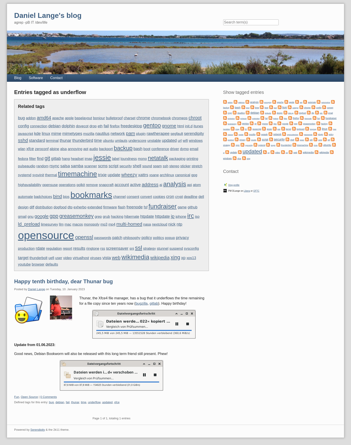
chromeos (180, 118)
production (26, 248)
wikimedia (135, 256)
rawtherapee (158, 133)
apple (69, 118)
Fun (16, 397)
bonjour (99, 118)
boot (146, 149)
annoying (75, 149)
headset (77, 159)
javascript (25, 134)
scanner (90, 166)
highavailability (29, 185)
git (47, 158)
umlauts (121, 141)
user (58, 258)
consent (133, 197)
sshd (23, 140)
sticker (185, 166)
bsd (275, 108)
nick (172, 224)
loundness (128, 159)
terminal (52, 141)
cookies (159, 197)
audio (93, 149)
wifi (185, 141)
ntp (179, 224)
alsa (63, 149)
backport (106, 149)
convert (146, 197)
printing (192, 159)
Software (36, 78)
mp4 (111, 224)
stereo (174, 166)
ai (160, 185)
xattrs (143, 174)
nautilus (102, 133)
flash (122, 207)
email (194, 149)
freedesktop (131, 126)
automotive (325, 102)
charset (129, 118)
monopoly (91, 224)
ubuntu (108, 141)
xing (175, 257)
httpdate (162, 216)
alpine (54, 149)
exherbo (79, 207)
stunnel (163, 248)
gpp (54, 216)
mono (142, 159)
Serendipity (37, 429)
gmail (22, 216)
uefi (51, 258)
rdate (40, 248)
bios (66, 197)
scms (103, 166)
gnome (169, 125)
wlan (21, 149)
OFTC (256, 191)
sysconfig (191, 248)
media (241, 135)
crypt (179, 197)
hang (66, 159)
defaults (51, 264)
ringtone (92, 248)
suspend (176, 248)
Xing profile (234, 185)
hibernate (131, 216)
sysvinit (38, 175)
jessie (102, 158)
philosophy (132, 238)
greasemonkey (76, 216)
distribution (43, 207)
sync (238, 145)
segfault (177, 134)
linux (46, 133)
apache (58, 118)
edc (321, 113)
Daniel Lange (36, 289)
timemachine (77, 174)
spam (157, 166)
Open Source (29, 397)
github (192, 207)
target (23, 257)
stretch (197, 166)
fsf (146, 207)
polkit (81, 185)
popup (170, 238)
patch (117, 237)
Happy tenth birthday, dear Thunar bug (63, 281)
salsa (65, 166)
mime (56, 133)
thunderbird (82, 140)
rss (102, 248)
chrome (143, 117)
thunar (65, 140)
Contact (56, 78)
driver (174, 149)
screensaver (117, 248)
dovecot (82, 126)
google (41, 216)
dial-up (290, 113)
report (67, 248)
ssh (165, 166)
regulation (54, 248)
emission (231, 119)
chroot (194, 117)
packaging (177, 159)
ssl (138, 248)
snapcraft (106, 185)
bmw (257, 108)
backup (123, 148)
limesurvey (49, 224)
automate (25, 197)
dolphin (68, 126)
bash (137, 148)
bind (57, 196)
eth (100, 126)
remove (92, 185)
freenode (134, 207)
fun (318, 118)
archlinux (167, 175)
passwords (102, 238)
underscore (137, 141)
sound (147, 166)
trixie (102, 174)
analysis (174, 183)
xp (183, 257)
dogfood (60, 207)
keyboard (300, 129)
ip (172, 216)
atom (197, 185)
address (150, 184)
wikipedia (159, 257)
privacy (182, 237)
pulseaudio (26, 166)
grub (106, 216)
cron (170, 196)
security (126, 166)
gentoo (152, 125)
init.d (189, 126)
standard (37, 140)
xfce (30, 148)
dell (201, 197)
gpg (194, 175)
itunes (198, 126)
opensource (46, 235)
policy (146, 237)
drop (93, 126)
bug (21, 117)
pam (130, 133)
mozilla (88, 134)
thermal (51, 175)
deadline (191, 197)
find (40, 158)
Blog (17, 78)
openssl (84, 237)
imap (88, 159)
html (180, 126)
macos (77, 224)
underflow (94, 402)
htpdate (147, 216)
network (118, 133)
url (180, 141)
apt (85, 149)
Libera (247, 191)
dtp (70, 207)
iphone (181, 216)
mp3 (104, 224)
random (42, 166)
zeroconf (42, 149)
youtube (24, 264)
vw (287, 153)
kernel (288, 129)
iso (197, 216)
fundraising (232, 124)
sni (131, 248)
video (67, 258)
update (114, 174)
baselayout (83, 118)
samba (77, 166)
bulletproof (114, 118)
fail (106, 126)
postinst (231, 140)
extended (95, 207)
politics (158, 238)
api (189, 185)
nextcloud (159, 224)
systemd (24, 175)
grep (98, 216)
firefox (115, 126)
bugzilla (141, 303)
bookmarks (91, 195)
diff (32, 207)
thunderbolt (38, 258)
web (116, 257)
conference (160, 149)
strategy (149, 248)
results (79, 248)
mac (68, 224)
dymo (184, 149)
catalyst (295, 108)
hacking (117, 216)
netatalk (158, 158)
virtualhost (81, 258)
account (122, 184)
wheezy (129, 174)
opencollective (292, 135)
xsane (154, 175)
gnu (31, 216)
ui (224, 153)
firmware (110, 207)
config (23, 126)
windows (196, 141)
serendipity (194, 133)
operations (67, 185)
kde (37, 133)
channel (119, 197)
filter (32, 159)
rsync (54, 166)
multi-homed (129, 224)
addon (31, 118)
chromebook (161, 118)
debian (54, 126)
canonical (182, 175)
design (23, 207)
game (182, 207)
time (98, 140)
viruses (95, 258)
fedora (23, 159)
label (116, 159)
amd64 (44, 117)
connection (38, 126)
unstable (154, 141)
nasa (147, 224)
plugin (141, 134)
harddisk (226, 129)
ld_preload (29, 224)
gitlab (56, 158)
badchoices (43, 197)
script (113, 166)
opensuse (50, 185)
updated (169, 140)
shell (137, 166)
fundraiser (162, 206)
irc (190, 215)
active (135, 184)
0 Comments (48, 397)
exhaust (243, 119)
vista (106, 257)
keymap (313, 129)
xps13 (191, 258)
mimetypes (72, 133)
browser (38, 264)
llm (61, 224)
